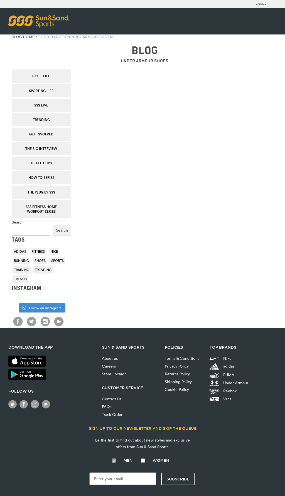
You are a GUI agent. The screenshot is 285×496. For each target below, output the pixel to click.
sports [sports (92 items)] (57, 260)
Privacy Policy (177, 366)
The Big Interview (41, 148)
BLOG (144, 50)
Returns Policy (177, 373)
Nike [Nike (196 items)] (54, 251)
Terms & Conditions (182, 358)
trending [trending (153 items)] (43, 269)
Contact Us (111, 398)
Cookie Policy (177, 389)
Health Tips (41, 162)
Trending (41, 119)
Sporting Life (41, 90)
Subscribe (177, 479)
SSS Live (41, 105)
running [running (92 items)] (21, 260)
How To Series (41, 177)
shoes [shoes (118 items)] (40, 260)
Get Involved (41, 134)
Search (18, 222)
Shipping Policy (178, 381)
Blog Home (23, 36)
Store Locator (114, 373)
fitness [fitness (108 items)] (38, 251)
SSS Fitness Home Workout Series (41, 209)
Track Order (112, 414)
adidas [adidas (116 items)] (20, 251)
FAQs (106, 406)
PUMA (222, 375)
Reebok (223, 391)
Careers (109, 366)
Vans (220, 398)
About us (110, 358)
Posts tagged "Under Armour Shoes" (76, 36)
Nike (221, 358)
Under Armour (229, 383)
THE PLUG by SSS (41, 192)
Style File (41, 75)
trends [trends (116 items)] (20, 278)
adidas (222, 366)
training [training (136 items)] (21, 269)
